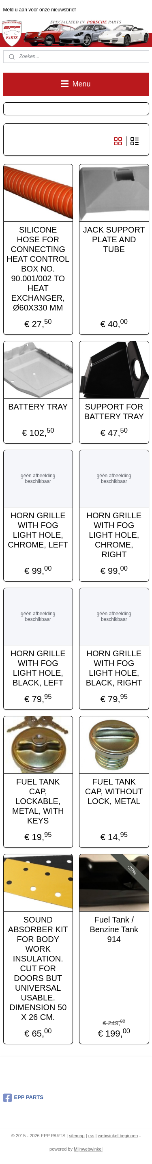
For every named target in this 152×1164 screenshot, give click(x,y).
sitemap (77, 1135)
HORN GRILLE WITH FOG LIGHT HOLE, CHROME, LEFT (38, 530)
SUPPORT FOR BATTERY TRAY (114, 411)
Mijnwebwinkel (88, 1149)
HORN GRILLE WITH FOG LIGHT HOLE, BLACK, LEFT (38, 668)
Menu (75, 84)
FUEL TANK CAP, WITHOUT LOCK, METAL (114, 791)
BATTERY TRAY (38, 406)
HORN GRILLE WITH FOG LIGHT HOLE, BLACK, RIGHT (114, 668)
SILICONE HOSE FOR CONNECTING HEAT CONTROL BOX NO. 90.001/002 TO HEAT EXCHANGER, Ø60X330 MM (37, 268)
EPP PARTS (23, 1098)
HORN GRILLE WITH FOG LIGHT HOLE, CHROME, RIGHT (113, 534)
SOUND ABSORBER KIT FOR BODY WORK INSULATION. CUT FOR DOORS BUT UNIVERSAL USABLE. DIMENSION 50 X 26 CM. (38, 968)
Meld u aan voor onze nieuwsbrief (39, 10)
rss (91, 1135)
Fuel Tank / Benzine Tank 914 (114, 929)
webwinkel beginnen (118, 1135)
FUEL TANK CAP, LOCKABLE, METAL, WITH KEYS (38, 801)
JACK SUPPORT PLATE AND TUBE (114, 239)
